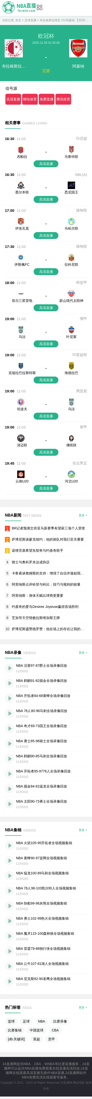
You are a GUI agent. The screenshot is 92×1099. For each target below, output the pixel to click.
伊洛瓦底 (22, 228)
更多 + (83, 515)
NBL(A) (81, 174)
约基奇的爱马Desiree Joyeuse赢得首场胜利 (45, 607)
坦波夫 (22, 409)
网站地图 (79, 1082)
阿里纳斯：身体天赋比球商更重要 (37, 595)
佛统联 (71, 445)
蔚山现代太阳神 (71, 301)
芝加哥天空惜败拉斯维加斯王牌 (36, 618)
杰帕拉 (22, 157)
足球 (26, 1021)
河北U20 (71, 481)
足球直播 (30, 20)
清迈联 (22, 445)
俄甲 (83, 318)
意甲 (51, 1039)
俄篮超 (81, 391)
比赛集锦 (15, 1030)
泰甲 (83, 427)
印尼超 (81, 138)
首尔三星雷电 (22, 301)
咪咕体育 (30, 99)
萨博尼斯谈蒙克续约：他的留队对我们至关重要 (48, 539)
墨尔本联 (22, 192)
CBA (55, 1030)
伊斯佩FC (21, 264)
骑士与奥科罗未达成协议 (31, 562)
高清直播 (13, 99)
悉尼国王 (71, 192)
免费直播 (46, 99)
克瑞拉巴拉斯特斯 (22, 373)
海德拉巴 (71, 373)
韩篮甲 (81, 282)
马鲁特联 (71, 157)
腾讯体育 (63, 99)
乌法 (22, 337)
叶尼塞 (71, 337)
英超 (36, 1039)
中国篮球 (36, 1030)
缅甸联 (81, 210)
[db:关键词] (16, 1039)
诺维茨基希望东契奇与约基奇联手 (37, 550)
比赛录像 (60, 1021)
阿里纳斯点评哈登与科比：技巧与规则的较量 (46, 584)
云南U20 (22, 481)
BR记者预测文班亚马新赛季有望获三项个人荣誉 (48, 528)
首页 (18, 20)
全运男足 (79, 463)
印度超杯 (79, 355)
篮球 (11, 1021)
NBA (41, 1021)
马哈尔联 (71, 228)
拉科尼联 (71, 264)
